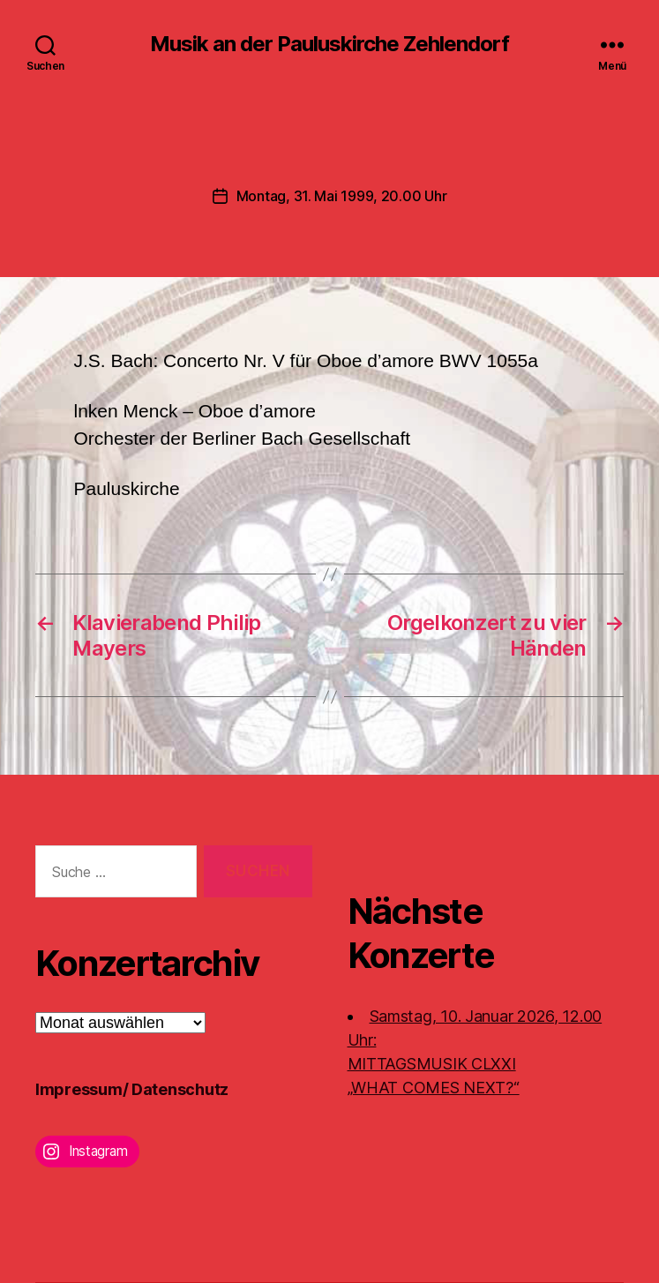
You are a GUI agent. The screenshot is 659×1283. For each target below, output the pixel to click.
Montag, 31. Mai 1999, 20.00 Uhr (341, 196)
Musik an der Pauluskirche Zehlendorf (329, 44)
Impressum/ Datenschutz (131, 1089)
